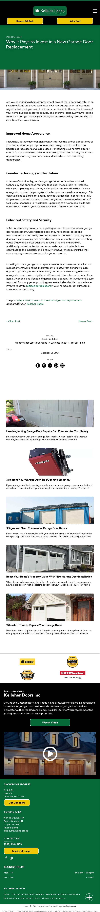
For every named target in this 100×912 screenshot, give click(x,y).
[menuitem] (8, 894)
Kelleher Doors (35, 304)
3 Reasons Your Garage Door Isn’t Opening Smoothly (38, 479)
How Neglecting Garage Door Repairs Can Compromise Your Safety (47, 431)
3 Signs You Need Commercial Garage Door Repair (36, 528)
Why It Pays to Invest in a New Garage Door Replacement (49, 300)
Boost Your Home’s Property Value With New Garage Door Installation (49, 576)
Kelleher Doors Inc (15, 888)
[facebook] (6, 858)
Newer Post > (86, 321)
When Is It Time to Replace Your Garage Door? (34, 625)
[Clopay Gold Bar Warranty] (27, 675)
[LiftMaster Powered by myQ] (73, 675)
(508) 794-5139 (13, 844)
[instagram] (11, 858)
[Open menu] (95, 11)
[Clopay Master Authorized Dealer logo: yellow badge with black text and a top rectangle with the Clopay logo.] (73, 662)
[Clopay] (27, 662)
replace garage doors (38, 286)
